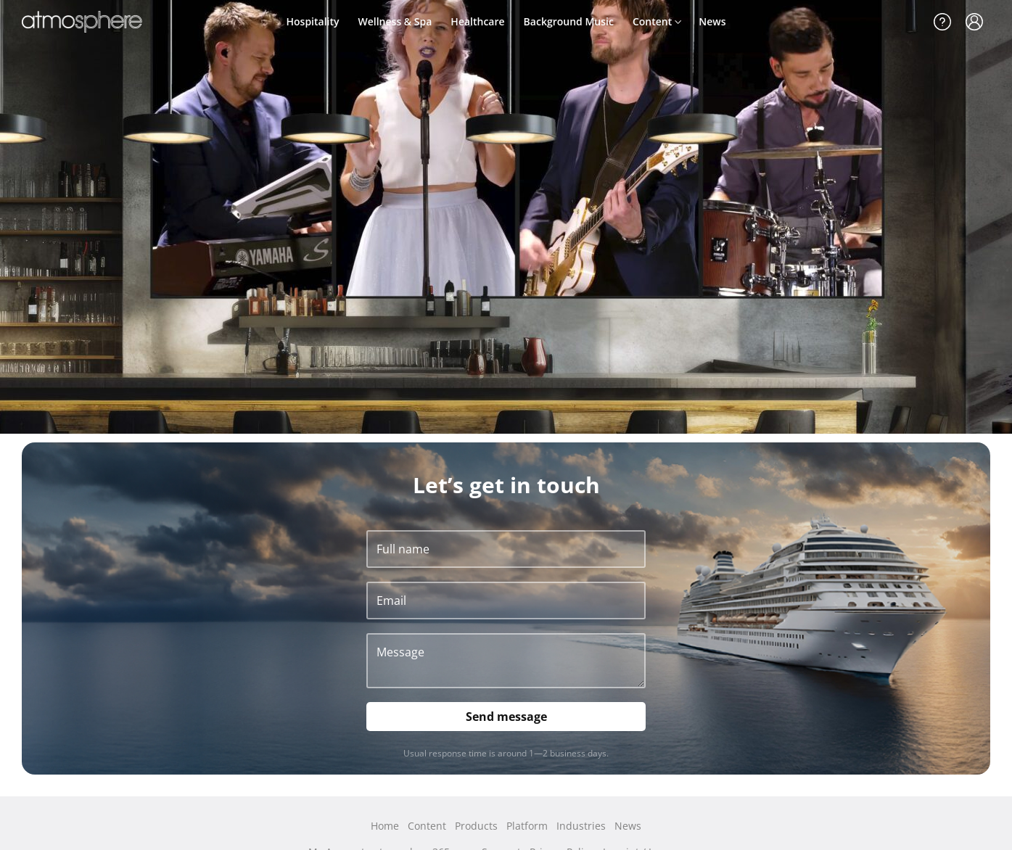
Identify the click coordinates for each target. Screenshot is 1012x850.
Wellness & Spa (395, 21)
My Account (974, 21)
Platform (527, 826)
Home (385, 826)
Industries (581, 826)
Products (476, 826)
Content (652, 21)
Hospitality (313, 21)
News (712, 21)
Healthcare (477, 21)
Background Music (569, 21)
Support (942, 21)
